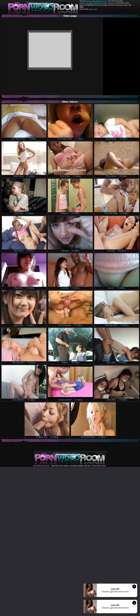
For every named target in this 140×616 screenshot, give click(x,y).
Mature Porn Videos (100, 3)
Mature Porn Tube (86, 3)
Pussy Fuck (93, 9)
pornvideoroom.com (41, 466)
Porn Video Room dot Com (97, 1)
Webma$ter (101, 466)
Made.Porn (112, 3)
